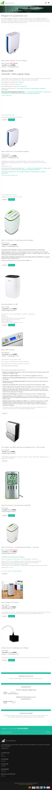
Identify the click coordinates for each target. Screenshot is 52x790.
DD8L (13, 115)
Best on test (18, 84)
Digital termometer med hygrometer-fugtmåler (16, 505)
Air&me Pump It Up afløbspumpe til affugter (15, 648)
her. (31, 260)
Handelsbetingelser (29, 784)
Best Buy (21, 82)
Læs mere (4, 119)
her (18, 117)
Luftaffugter (20, 10)
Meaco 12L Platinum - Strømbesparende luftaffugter (17, 240)
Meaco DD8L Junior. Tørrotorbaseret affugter (15, 151)
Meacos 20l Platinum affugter (15, 571)
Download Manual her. (6, 95)
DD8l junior (14, 194)
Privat (25, 10)
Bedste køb (23, 86)
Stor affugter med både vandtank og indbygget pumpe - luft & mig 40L (23, 447)
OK (48, 732)
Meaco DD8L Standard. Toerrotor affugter (14, 60)
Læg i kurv (11, 119)
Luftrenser (3, 761)
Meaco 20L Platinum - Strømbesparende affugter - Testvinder (20, 547)
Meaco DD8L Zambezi (8, 350)
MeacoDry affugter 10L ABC (9, 304)
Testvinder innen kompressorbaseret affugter (12, 557)
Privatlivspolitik (22, 784)
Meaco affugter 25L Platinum (10, 602)
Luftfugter (3, 766)
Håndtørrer (3, 771)
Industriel (3, 756)
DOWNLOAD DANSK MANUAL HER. (9, 175)
